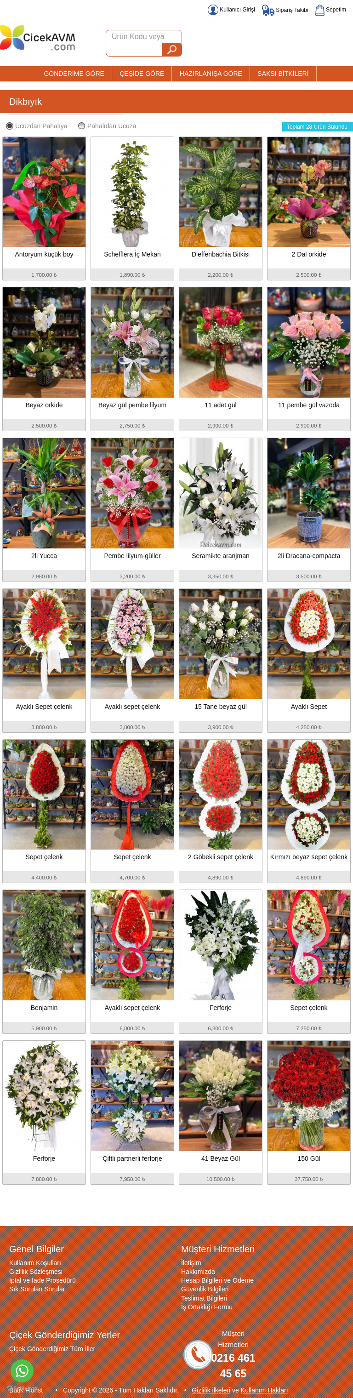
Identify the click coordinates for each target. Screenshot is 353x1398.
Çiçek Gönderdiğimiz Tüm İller (52, 1348)
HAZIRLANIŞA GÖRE (211, 73)
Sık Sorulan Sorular (37, 1289)
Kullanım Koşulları (35, 1263)
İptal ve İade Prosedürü (42, 1280)
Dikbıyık (25, 101)
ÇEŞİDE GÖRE (142, 73)
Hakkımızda (198, 1271)
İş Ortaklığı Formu (207, 1307)
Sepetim (330, 9)
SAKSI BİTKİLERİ (282, 73)
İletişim (191, 1263)
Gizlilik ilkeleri (211, 1390)
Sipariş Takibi (285, 10)
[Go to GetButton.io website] (22, 1389)
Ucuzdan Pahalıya (37, 126)
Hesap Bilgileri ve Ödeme (217, 1280)
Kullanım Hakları (264, 1390)
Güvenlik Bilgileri (204, 1289)
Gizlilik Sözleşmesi (36, 1271)
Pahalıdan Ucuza (107, 126)
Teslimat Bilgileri (204, 1298)
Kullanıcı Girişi (231, 9)
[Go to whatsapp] (22, 1370)
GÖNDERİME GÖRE (74, 73)
